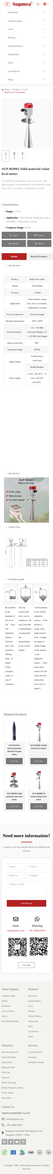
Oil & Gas (6, 1073)
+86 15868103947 (37, 930)
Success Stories (8, 1011)
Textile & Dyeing (9, 1083)
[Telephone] (16, 875)
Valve (10, 63)
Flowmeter (13, 12)
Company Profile (8, 996)
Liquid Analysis (15, 21)
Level (10, 29)
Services (33, 1045)
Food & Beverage (9, 1057)
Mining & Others (8, 1067)
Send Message (26, 903)
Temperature (13, 54)
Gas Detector (14, 71)
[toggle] (7, 4)
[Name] (16, 866)
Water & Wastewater (10, 1052)
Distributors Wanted (36, 1062)
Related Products (39, 256)
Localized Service (35, 1052)
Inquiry (14, 235)
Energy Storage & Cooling (12, 1088)
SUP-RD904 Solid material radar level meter (14, 797)
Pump (10, 79)
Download (32, 1057)
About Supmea (10, 989)
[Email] (37, 866)
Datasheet (14, 243)
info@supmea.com (15, 930)
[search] (38, 4)
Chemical (5, 1077)
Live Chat (14, 761)
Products (33, 989)
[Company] (37, 875)
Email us (39, 235)
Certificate (6, 1006)
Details (14, 256)
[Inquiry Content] (26, 889)
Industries (7, 1045)
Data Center (6, 1098)
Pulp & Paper (7, 1062)
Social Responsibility (10, 1021)
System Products (15, 46)
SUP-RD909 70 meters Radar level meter (39, 797)
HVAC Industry (8, 1093)
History (5, 1001)
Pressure (12, 37)
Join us (4, 1016)
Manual (39, 243)
